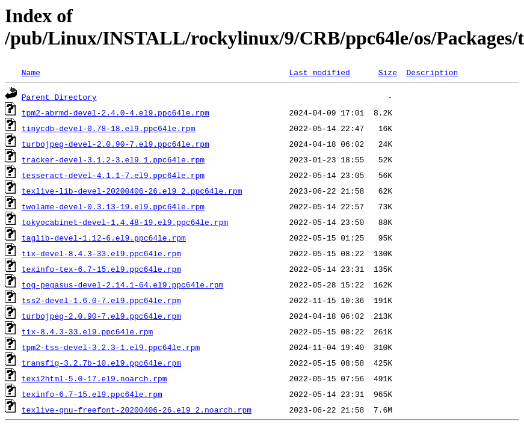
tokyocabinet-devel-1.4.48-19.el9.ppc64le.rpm (125, 221)
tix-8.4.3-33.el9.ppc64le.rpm (87, 331)
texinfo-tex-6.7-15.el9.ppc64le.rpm (101, 268)
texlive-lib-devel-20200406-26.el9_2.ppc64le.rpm (132, 190)
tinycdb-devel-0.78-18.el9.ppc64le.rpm (109, 128)
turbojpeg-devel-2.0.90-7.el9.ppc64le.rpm (115, 143)
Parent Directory (59, 96)
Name (31, 72)
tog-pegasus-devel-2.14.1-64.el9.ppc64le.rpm (122, 284)
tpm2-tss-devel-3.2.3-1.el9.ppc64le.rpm (111, 347)
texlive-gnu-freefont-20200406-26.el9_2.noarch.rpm (136, 409)
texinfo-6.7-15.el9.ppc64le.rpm (92, 393)
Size (387, 72)
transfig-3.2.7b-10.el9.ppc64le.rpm (101, 362)
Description (432, 72)
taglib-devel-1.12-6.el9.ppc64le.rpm (104, 237)
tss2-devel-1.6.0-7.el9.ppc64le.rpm (101, 300)
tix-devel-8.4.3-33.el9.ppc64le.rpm (101, 253)
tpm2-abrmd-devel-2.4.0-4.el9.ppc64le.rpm (115, 112)
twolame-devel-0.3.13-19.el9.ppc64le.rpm (113, 206)
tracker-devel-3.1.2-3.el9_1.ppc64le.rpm (113, 159)
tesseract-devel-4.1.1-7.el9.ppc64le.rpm (113, 175)
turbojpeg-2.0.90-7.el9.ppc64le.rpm (101, 315)
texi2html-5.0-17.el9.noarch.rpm (94, 378)
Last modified (319, 72)
